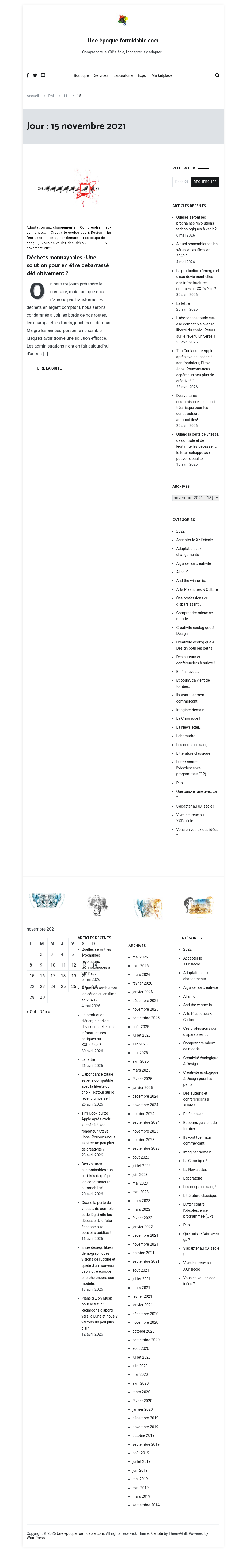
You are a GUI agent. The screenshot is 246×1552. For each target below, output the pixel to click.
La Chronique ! (188, 718)
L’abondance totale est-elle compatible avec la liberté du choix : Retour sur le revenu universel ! (195, 327)
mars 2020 (141, 1392)
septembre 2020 (146, 1340)
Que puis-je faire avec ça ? (196, 794)
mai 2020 (140, 1374)
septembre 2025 (146, 1018)
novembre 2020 (145, 1322)
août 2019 (141, 1453)
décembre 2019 (145, 1418)
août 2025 (141, 1027)
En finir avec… (187, 672)
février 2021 (142, 1296)
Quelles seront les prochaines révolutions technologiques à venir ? (196, 223)
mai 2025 (140, 1053)
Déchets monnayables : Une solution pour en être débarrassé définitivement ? (68, 265)
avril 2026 (141, 966)
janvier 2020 (143, 1409)
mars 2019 (141, 1496)
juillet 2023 (142, 1166)
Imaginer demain (64, 238)
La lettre (183, 303)
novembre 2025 (145, 1009)
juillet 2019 (142, 1461)
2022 (180, 531)
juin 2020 (140, 1366)
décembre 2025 (145, 1001)
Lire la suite (49, 368)
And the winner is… (191, 580)
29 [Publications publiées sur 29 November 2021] (32, 997)
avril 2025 (141, 1061)
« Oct (31, 1011)
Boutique (81, 75)
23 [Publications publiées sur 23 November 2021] (42, 986)
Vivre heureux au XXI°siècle (190, 818)
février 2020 (142, 1401)
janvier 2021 (143, 1305)
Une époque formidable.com (123, 40)
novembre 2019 (145, 1427)
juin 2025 (140, 1044)
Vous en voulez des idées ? (64, 243)
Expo (142, 75)
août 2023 (141, 1157)
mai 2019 (140, 1479)
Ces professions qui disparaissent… (192, 601)
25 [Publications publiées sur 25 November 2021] (63, 986)
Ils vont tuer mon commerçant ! (190, 698)
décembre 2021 (145, 1235)
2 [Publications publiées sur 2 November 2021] (41, 954)
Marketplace (162, 75)
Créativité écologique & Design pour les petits (195, 645)
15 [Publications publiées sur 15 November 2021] (32, 975)
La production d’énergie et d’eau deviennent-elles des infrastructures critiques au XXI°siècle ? (197, 280)
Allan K (182, 572)
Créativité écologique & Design (76, 232)
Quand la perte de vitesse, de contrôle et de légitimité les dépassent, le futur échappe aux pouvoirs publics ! (197, 446)
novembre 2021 (145, 1244)
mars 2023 (141, 1201)
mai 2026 (140, 957)
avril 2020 (141, 1383)
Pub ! (180, 783)
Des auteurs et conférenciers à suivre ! (195, 660)
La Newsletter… (189, 727)
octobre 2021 (144, 1253)
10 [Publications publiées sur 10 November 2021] (52, 965)
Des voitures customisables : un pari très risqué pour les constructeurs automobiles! (195, 407)
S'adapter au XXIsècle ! (195, 806)
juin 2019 (140, 1470)
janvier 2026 (143, 992)
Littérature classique (193, 753)
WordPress (36, 1538)
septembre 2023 (146, 1148)
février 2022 (142, 1218)
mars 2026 (141, 974)
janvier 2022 (143, 1227)
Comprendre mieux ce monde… (194, 616)
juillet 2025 (142, 1035)
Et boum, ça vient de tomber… (193, 683)
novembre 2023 (145, 1131)
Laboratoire (123, 75)
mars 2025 (141, 1070)
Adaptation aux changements (51, 227)
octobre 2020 (144, 1331)
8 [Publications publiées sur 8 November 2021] (31, 965)
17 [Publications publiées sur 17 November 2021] (52, 975)
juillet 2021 (142, 1279)
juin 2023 (140, 1175)
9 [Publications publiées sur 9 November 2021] (41, 965)
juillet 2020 (142, 1357)
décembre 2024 (145, 1096)
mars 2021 (141, 1288)
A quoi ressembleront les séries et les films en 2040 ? (197, 250)
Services (101, 75)
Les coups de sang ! (193, 745)
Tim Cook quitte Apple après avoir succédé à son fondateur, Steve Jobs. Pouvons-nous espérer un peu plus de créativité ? (195, 366)
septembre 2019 (146, 1444)
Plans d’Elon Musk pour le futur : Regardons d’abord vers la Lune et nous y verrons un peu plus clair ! (100, 1313)
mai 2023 (140, 1183)
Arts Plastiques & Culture (197, 589)
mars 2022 (141, 1209)
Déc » (45, 1011)
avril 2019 (141, 1488)
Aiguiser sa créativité (193, 563)
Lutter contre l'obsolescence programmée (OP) (191, 768)
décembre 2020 (145, 1314)
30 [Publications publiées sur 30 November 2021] (42, 997)
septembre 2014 (146, 1505)
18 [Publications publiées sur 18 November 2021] (63, 975)
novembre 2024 (145, 1105)
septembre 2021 (146, 1261)
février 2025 (142, 1079)
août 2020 (141, 1348)
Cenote (157, 1533)
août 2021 (141, 1270)
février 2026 (142, 983)
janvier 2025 (143, 1088)
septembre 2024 (146, 1122)
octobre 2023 (144, 1140)
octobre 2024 (144, 1114)
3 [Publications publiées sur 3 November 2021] (51, 954)
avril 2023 (141, 1192)
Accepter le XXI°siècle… (195, 540)
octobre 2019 (144, 1435)
